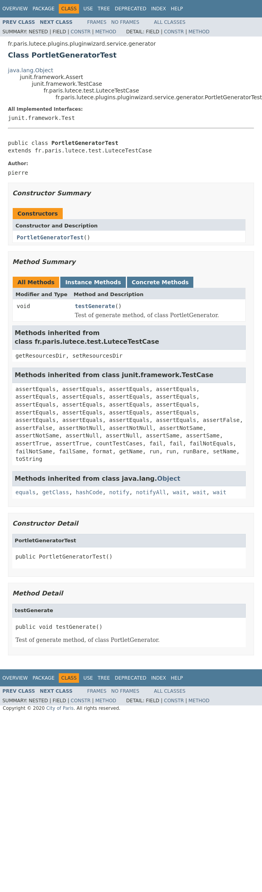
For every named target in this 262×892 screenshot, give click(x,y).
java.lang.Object (30, 70)
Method (105, 32)
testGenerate (95, 306)
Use (88, 9)
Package (43, 9)
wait (179, 492)
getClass (55, 492)
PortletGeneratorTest (50, 237)
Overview (15, 9)
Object (169, 478)
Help (177, 9)
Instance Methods (93, 282)
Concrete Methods (160, 282)
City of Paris (59, 708)
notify (119, 492)
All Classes (169, 22)
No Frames (125, 22)
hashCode (89, 492)
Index (158, 9)
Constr (81, 32)
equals (25, 492)
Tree (104, 9)
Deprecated (130, 9)
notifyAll (151, 492)
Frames (97, 22)
